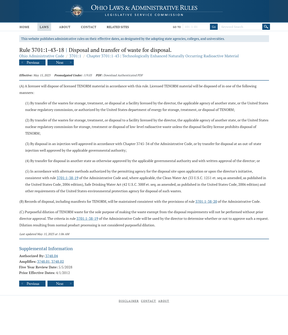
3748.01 (43, 261)
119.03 (87, 75)
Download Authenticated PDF (123, 75)
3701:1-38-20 (206, 201)
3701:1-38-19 (67, 177)
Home (24, 27)
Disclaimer (129, 301)
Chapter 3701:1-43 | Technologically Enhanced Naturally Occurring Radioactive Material (163, 55)
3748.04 (51, 255)
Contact (88, 27)
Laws (44, 27)
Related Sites (118, 27)
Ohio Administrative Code (41, 55)
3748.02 (57, 261)
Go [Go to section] (214, 27)
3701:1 (75, 55)
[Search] (266, 27)
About (64, 27)
